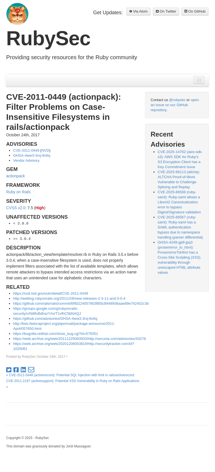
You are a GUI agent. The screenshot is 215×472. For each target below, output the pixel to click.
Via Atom (138, 11)
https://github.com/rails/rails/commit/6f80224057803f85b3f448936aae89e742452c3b (81, 303)
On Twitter (166, 11)
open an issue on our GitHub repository (175, 105)
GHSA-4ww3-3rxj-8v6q (31, 155)
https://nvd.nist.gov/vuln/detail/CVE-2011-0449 (50, 293)
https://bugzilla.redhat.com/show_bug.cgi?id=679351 (55, 334)
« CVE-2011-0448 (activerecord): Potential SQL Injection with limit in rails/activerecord (70, 375)
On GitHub (194, 11)
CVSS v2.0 (15, 208)
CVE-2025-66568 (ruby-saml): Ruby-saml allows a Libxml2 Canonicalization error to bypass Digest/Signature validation (179, 202)
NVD (45, 150)
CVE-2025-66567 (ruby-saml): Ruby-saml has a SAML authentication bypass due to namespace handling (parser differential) (180, 227)
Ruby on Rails (18, 192)
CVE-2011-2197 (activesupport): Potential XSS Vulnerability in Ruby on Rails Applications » (72, 384)
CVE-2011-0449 (26, 150)
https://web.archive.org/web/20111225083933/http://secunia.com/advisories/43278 (79, 339)
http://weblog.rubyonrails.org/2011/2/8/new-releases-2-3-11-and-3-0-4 (69, 298)
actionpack (15, 176)
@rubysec (177, 100)
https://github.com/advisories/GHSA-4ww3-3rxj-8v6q (55, 318)
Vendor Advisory (26, 160)
